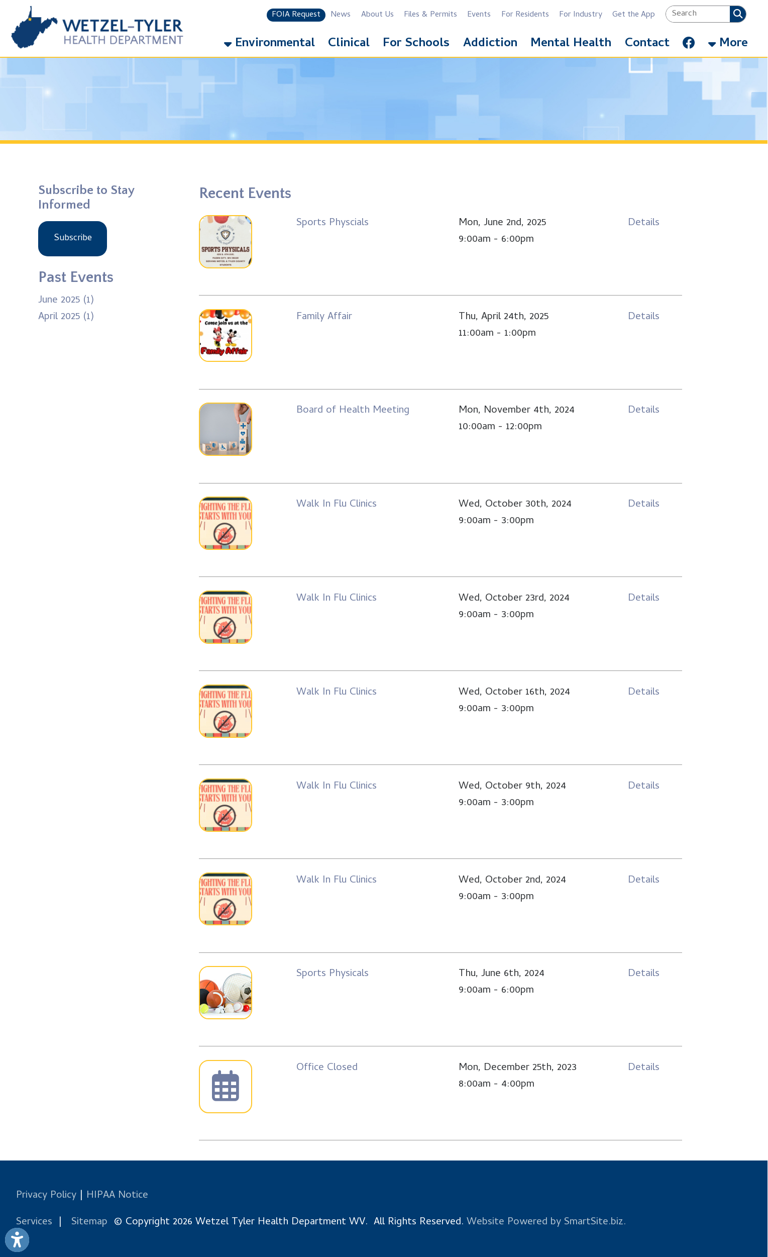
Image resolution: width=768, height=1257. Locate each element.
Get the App (633, 15)
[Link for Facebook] (688, 40)
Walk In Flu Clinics (336, 505)
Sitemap (89, 1222)
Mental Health (570, 44)
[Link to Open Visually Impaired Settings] (17, 1240)
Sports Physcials (332, 223)
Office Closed (327, 1068)
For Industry (580, 15)
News (341, 15)
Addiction (490, 44)
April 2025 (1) (66, 317)
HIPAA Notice (117, 1196)
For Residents (525, 15)
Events (479, 15)
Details (644, 223)
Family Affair (324, 317)
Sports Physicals (332, 974)
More (728, 44)
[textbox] (698, 14)
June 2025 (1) (66, 301)
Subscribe (73, 238)
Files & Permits (430, 15)
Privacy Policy (46, 1196)
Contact (647, 44)
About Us (377, 15)
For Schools (416, 44)
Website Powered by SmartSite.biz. (546, 1222)
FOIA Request (296, 15)
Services (34, 1222)
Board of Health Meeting (352, 411)
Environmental (269, 44)
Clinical (349, 44)
